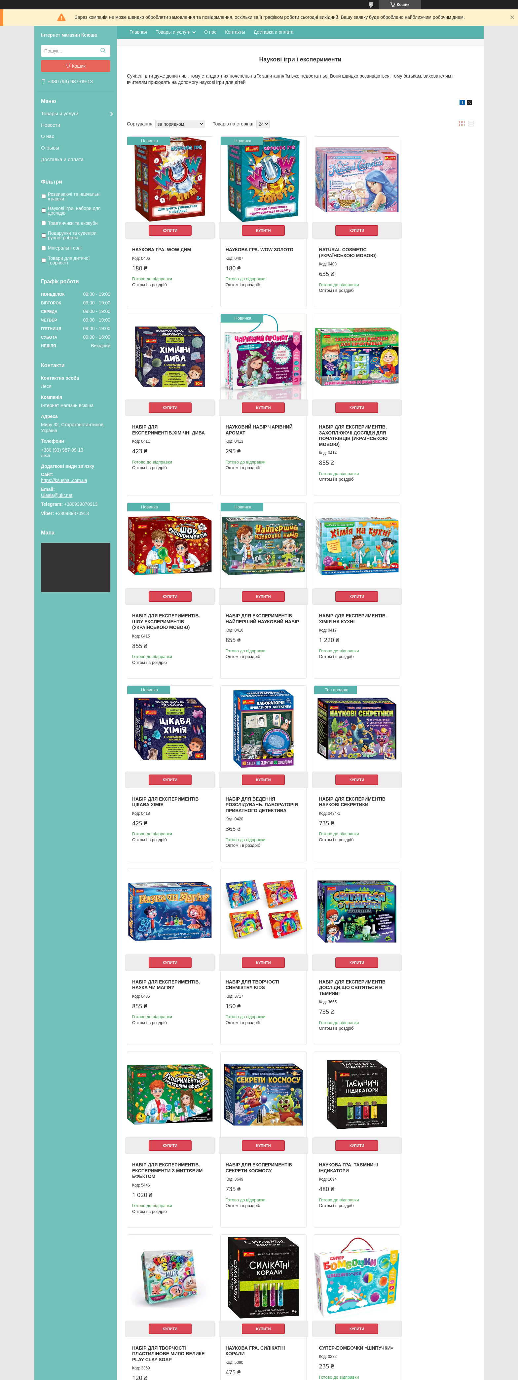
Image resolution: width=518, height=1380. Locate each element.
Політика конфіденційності (308, 1373)
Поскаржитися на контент (257, 1373)
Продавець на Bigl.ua (259, 1367)
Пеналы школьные (172, 1291)
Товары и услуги (59, 113)
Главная (138, 32)
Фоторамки (165, 1332)
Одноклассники (388, 1282)
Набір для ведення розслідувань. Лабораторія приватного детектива (342, 615)
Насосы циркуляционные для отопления (304, 1297)
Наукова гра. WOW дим (161, 244)
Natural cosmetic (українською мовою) (337, 247)
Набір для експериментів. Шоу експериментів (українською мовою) (343, 428)
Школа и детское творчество (182, 1311)
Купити (167, 225)
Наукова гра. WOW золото (254, 244)
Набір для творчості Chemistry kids (248, 793)
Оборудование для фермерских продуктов (306, 1319)
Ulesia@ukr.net (56, 495)
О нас (47, 136)
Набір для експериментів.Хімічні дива (426, 250)
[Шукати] (102, 51)
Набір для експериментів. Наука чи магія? (166, 793)
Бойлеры (272, 1276)
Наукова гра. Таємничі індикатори (250, 971)
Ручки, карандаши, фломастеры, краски (194, 1319)
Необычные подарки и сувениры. (187, 1326)
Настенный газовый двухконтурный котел (305, 1283)
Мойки (270, 1311)
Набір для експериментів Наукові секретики (430, 609)
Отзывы (50, 148)
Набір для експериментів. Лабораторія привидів (431, 1149)
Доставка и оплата (62, 159)
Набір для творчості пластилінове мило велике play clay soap (339, 974)
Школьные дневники (174, 1304)
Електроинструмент (283, 1326)
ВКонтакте (383, 1289)
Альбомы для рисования (178, 1297)
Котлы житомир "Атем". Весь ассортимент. (306, 1291)
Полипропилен (278, 1332)
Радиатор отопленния (285, 1304)
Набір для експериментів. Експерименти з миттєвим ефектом (432, 796)
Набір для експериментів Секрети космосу (165, 971)
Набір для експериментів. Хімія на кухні (166, 609)
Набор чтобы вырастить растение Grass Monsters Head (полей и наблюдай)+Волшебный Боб (344, 1158)
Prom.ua (289, 1362)
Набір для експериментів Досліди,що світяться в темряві (342, 796)
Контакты (235, 32)
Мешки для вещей (172, 1283)
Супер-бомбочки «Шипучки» (154, 1149)
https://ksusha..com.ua (64, 480)
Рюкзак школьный (172, 1276)
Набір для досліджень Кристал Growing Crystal (255, 1149)
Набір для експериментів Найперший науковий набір (430, 428)
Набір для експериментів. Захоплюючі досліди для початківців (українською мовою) (255, 431)
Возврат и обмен (61, 1297)
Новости (50, 125)
